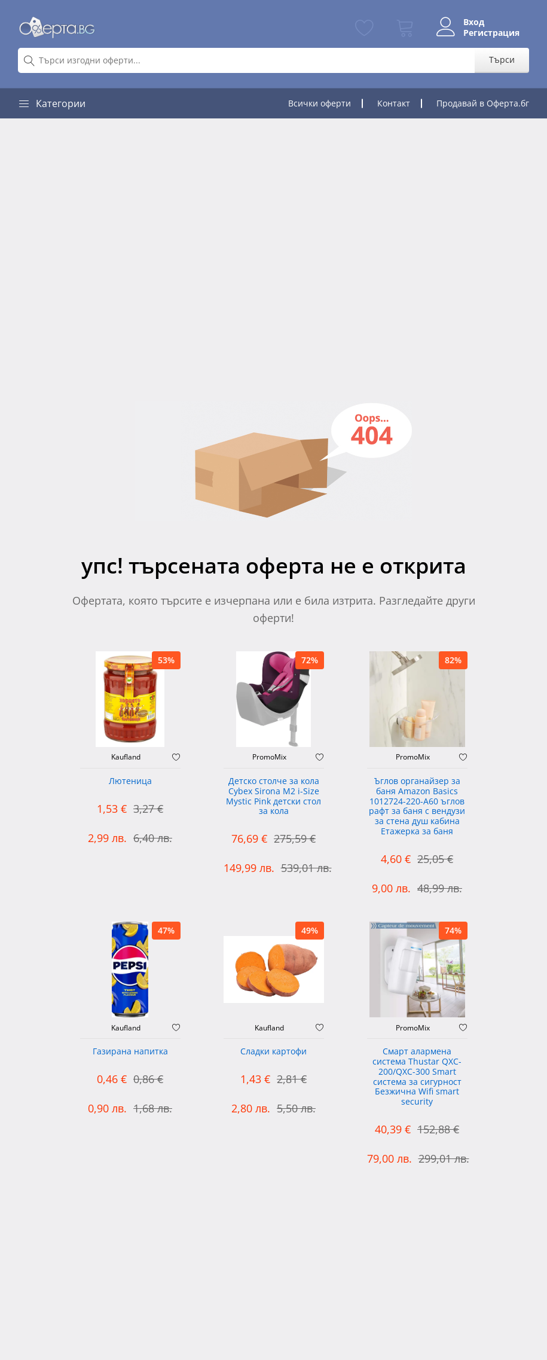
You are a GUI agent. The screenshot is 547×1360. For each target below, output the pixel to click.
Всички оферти (319, 103)
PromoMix (269, 757)
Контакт (393, 103)
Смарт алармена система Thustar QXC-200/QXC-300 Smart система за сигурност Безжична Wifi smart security (417, 1077)
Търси (502, 59)
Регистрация (491, 33)
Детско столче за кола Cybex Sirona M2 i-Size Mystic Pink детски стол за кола (273, 796)
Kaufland (125, 757)
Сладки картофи (273, 1052)
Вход (473, 22)
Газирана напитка (130, 1052)
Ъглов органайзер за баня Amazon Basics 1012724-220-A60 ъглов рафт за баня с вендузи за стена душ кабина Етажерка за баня (417, 806)
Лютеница (130, 781)
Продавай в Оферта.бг (482, 103)
